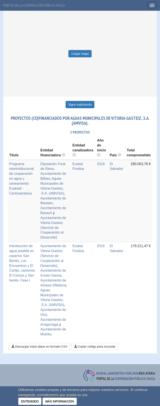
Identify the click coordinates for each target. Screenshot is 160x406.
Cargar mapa (80, 53)
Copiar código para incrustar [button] (95, 346)
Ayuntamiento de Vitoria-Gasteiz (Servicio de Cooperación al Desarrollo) (53, 227)
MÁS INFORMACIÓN (59, 401)
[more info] (98, 155)
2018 (101, 164)
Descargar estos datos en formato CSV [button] (39, 346)
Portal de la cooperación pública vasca (34, 5)
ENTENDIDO (30, 401)
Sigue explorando (80, 104)
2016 (101, 246)
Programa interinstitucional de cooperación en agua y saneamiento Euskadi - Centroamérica (21, 178)
